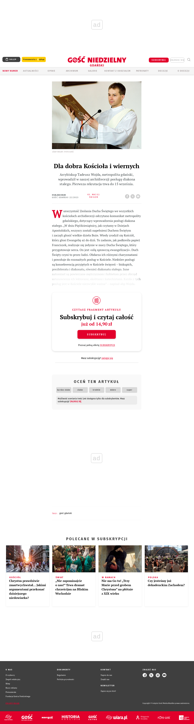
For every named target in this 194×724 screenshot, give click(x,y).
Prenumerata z (33, 59)
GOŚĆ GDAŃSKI (65, 513)
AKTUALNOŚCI (30, 71)
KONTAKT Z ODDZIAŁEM (117, 71)
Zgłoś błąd (13, 703)
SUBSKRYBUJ (159, 60)
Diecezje (163, 71)
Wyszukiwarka (189, 59)
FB (127, 195)
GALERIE (92, 71)
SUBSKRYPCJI (107, 345)
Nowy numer (10, 71)
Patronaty (142, 71)
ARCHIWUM (72, 71)
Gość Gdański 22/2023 (65, 197)
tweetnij (133, 195)
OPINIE (51, 71)
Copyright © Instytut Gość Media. (155, 703)
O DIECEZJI (183, 71)
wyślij (138, 195)
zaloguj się (177, 60)
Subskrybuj (96, 334)
